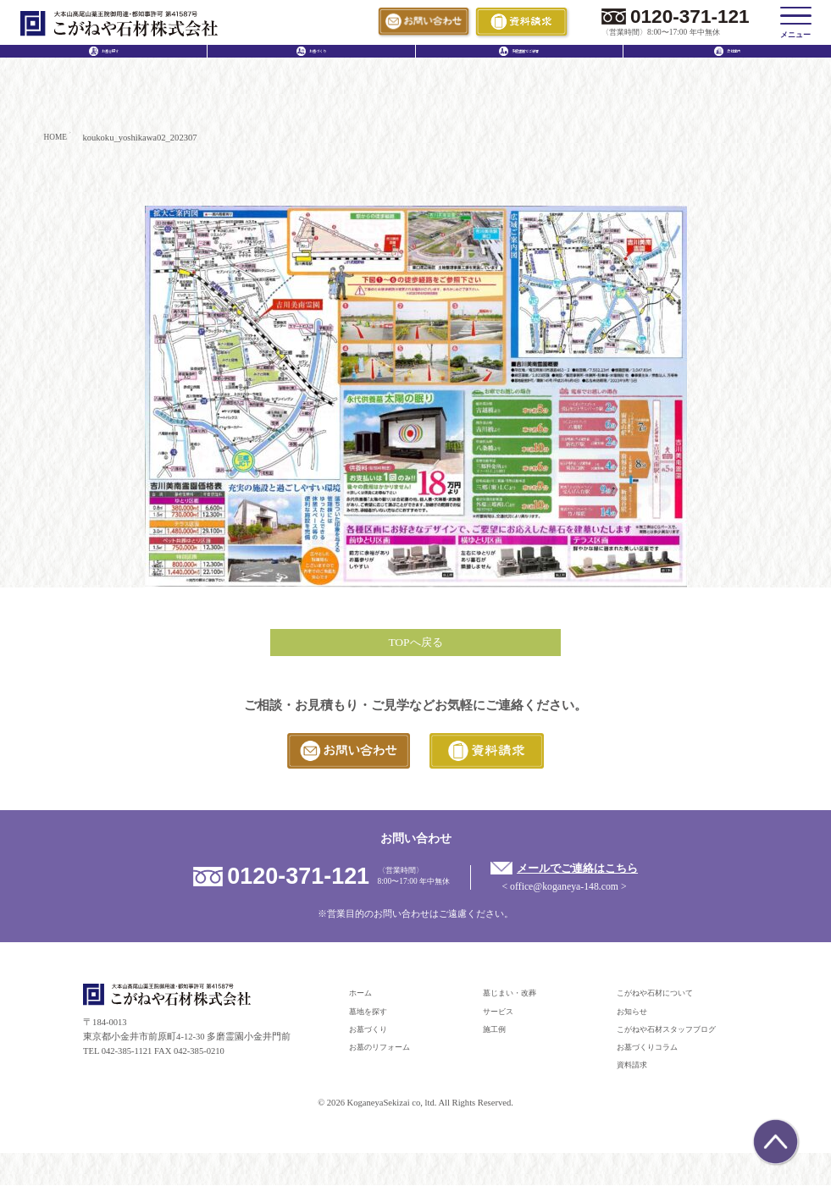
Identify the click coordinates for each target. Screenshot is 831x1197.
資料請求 (635, 1077)
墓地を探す (372, 1023)
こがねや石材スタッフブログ (677, 1040)
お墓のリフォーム (386, 1058)
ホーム (363, 1005)
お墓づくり (372, 1040)
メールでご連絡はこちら (591, 879)
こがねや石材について (663, 1005)
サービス (501, 1023)
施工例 (497, 1040)
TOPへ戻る (416, 646)
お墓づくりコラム (654, 1058)
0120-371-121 (690, 16)
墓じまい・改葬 (515, 1005)
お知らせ (635, 1023)
